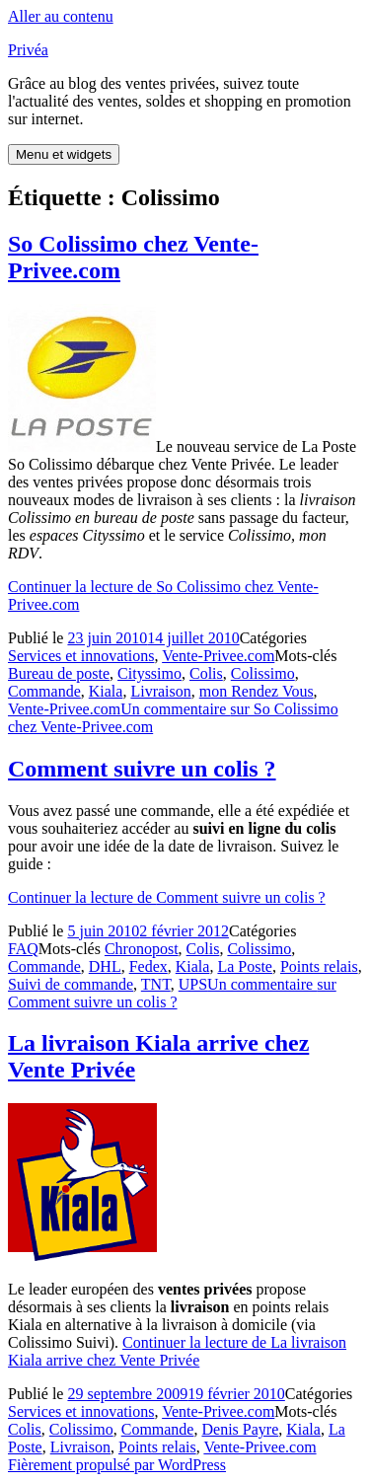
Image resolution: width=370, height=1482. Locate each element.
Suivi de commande (70, 984)
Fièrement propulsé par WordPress (117, 1464)
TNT (156, 984)
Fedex (148, 966)
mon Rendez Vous (256, 691)
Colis (206, 673)
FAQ (23, 948)
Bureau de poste (59, 673)
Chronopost (142, 948)
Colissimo (263, 673)
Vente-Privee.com (218, 655)
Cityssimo (149, 673)
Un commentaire (172, 993)
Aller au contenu (60, 16)
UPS (193, 984)
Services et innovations (81, 655)
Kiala (106, 691)
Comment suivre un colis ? (142, 768)
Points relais (319, 966)
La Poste (244, 966)
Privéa (28, 49)
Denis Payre (239, 1429)
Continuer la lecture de (167, 897)
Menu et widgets (63, 154)
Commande (44, 691)
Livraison (160, 691)
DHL (105, 966)
